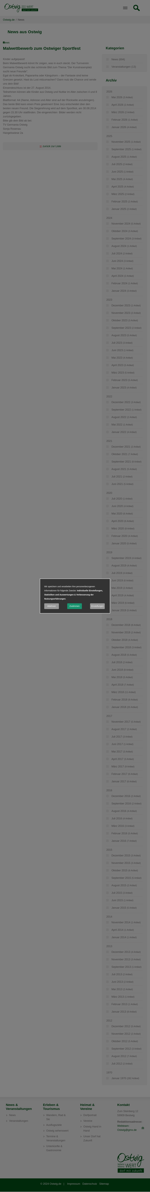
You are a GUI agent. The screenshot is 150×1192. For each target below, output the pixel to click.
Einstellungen (97, 606)
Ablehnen (51, 606)
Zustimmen (74, 606)
